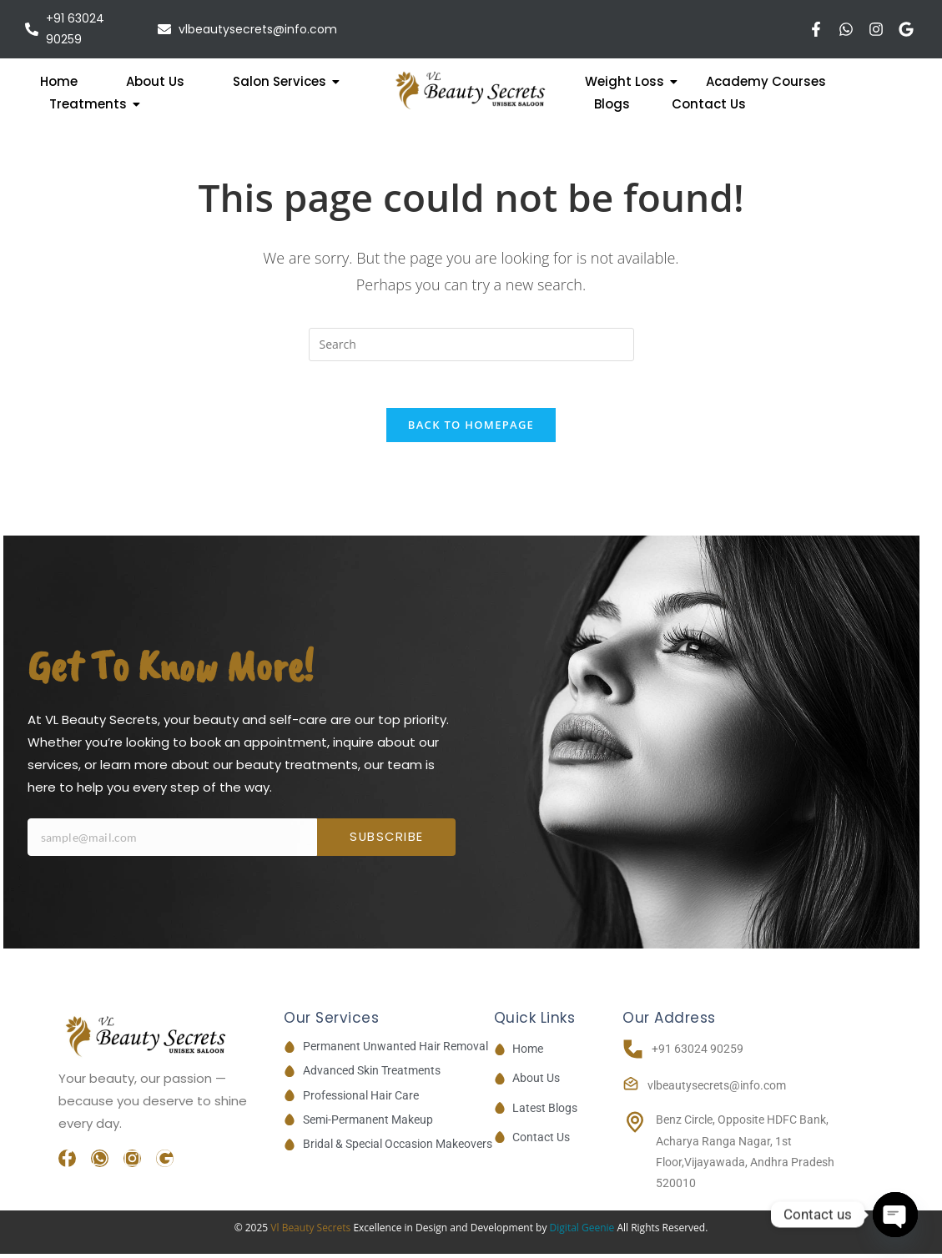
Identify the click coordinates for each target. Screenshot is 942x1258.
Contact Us (709, 104)
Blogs (612, 104)
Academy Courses (766, 81)
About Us (155, 81)
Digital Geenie (582, 1232)
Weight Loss (630, 81)
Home (59, 81)
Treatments (94, 104)
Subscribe (387, 841)
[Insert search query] (471, 344)
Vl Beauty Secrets (311, 1232)
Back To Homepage (471, 428)
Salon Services (286, 81)
